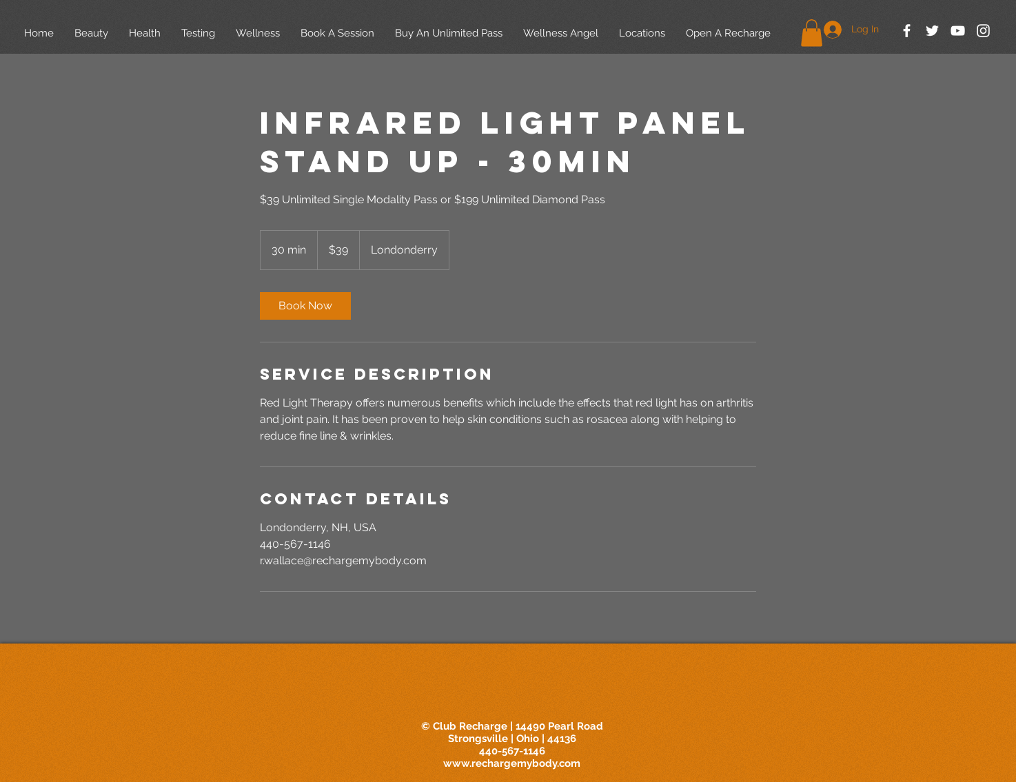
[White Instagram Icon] (983, 30)
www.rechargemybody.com (511, 763)
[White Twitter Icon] (932, 30)
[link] (305, 306)
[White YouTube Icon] (957, 30)
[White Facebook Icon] (906, 30)
